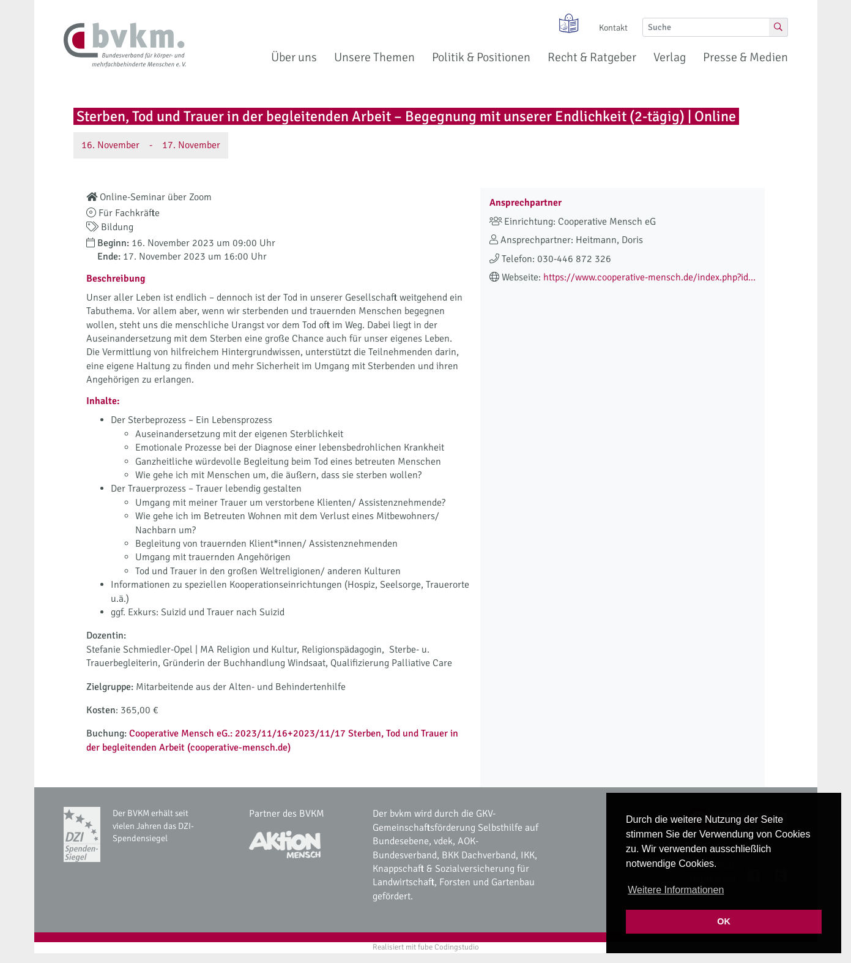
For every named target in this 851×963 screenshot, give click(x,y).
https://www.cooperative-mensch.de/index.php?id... (649, 277)
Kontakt (613, 27)
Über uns (294, 57)
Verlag (669, 57)
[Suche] (706, 27)
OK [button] (723, 921)
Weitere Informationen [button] (676, 890)
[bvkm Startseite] (125, 45)
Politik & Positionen (481, 57)
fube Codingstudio (448, 947)
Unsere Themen (374, 57)
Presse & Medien (745, 57)
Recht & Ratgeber (592, 57)
